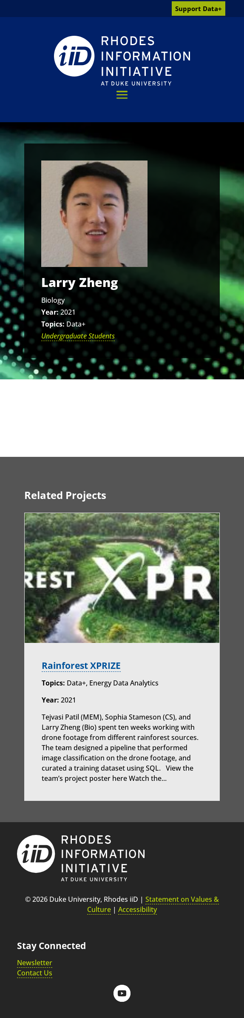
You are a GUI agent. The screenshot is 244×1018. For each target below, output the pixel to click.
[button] (122, 94)
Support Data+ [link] (198, 8)
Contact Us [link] (34, 973)
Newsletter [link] (34, 962)
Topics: (53, 324)
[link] (122, 61)
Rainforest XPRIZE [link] (81, 665)
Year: (50, 312)
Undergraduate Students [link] (78, 336)
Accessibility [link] (137, 909)
